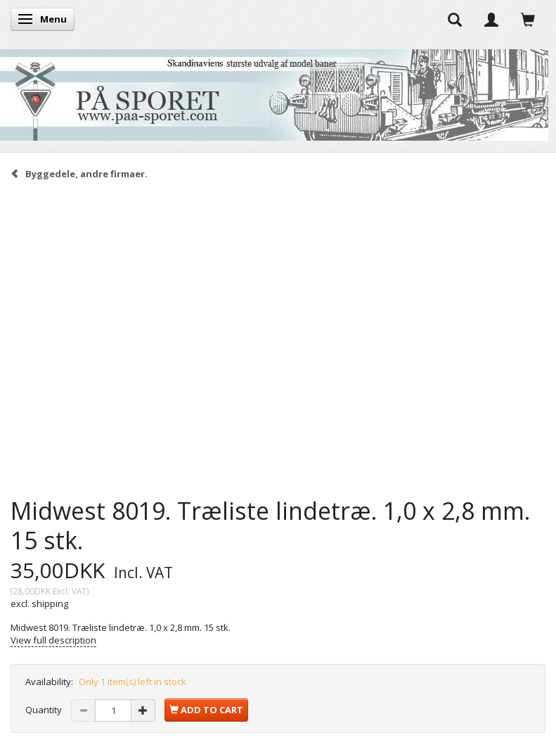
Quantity (44, 709)
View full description (53, 640)
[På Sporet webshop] (274, 92)
